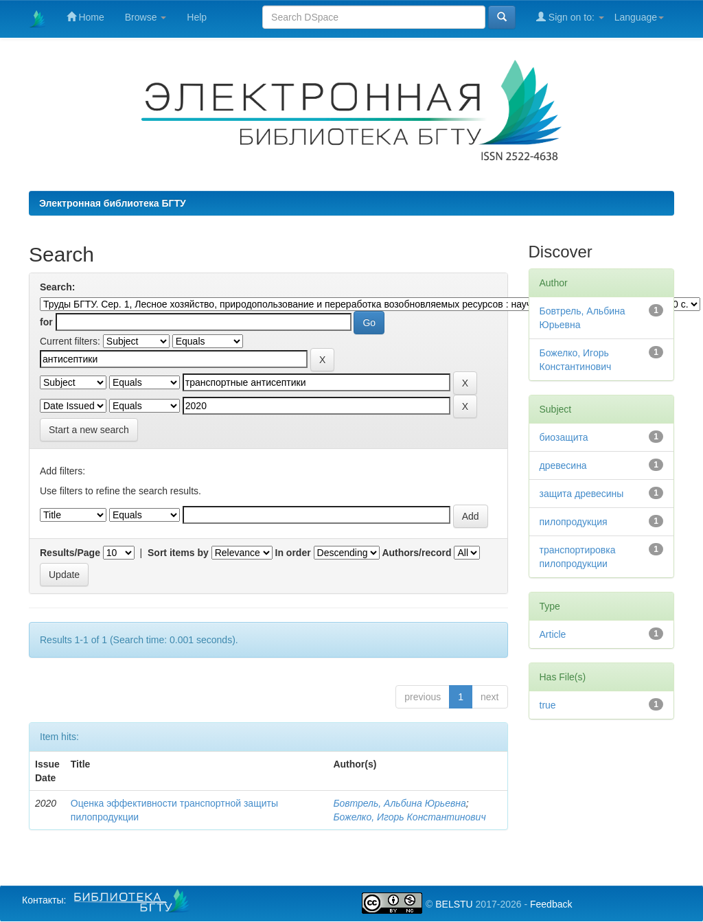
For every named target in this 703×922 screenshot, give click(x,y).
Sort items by (178, 552)
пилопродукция (574, 521)
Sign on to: (570, 17)
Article (553, 634)
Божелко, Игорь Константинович (409, 816)
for (46, 321)
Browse (146, 17)
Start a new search (89, 429)
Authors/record (416, 552)
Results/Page (70, 552)
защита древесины (582, 493)
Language (639, 17)
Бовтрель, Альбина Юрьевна (399, 803)
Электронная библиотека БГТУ (112, 203)
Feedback (551, 904)
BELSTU (453, 904)
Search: (57, 286)
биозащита (564, 437)
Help (197, 17)
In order (293, 552)
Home (85, 17)
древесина (563, 465)
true (548, 705)
